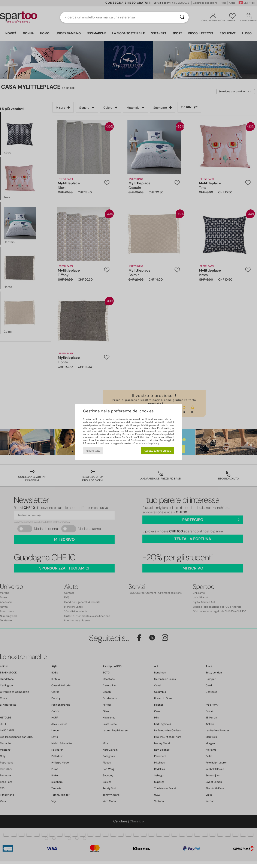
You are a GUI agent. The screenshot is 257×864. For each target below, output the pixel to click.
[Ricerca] (182, 17)
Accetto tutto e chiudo (157, 450)
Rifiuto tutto (93, 450)
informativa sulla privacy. (146, 443)
